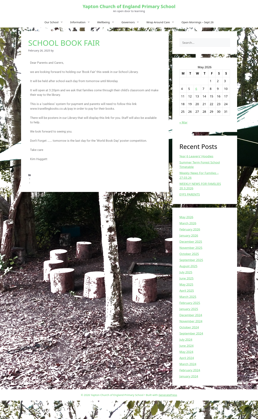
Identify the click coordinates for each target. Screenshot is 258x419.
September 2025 (191, 260)
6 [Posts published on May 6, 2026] (196, 89)
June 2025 (187, 278)
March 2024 (188, 364)
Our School (55, 22)
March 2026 (188, 223)
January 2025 (189, 309)
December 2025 (191, 241)
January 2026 (189, 235)
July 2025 (186, 272)
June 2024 (187, 346)
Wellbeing (107, 22)
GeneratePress (168, 395)
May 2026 (186, 217)
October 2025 (189, 254)
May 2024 (186, 352)
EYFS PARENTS (190, 194)
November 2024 (191, 321)
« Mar (184, 122)
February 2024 (190, 370)
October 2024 (189, 327)
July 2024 (186, 339)
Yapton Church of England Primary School (129, 6)
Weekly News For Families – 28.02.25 (54, 183)
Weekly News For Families (48, 179)
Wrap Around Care (162, 22)
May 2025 (186, 284)
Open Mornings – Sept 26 (197, 22)
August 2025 (189, 266)
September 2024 (191, 333)
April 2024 (187, 358)
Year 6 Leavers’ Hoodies (196, 156)
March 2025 (188, 297)
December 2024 (191, 315)
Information (82, 22)
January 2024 (189, 376)
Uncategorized (41, 175)
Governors (132, 22)
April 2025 (187, 290)
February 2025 (190, 303)
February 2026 (190, 229)
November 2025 (191, 248)
